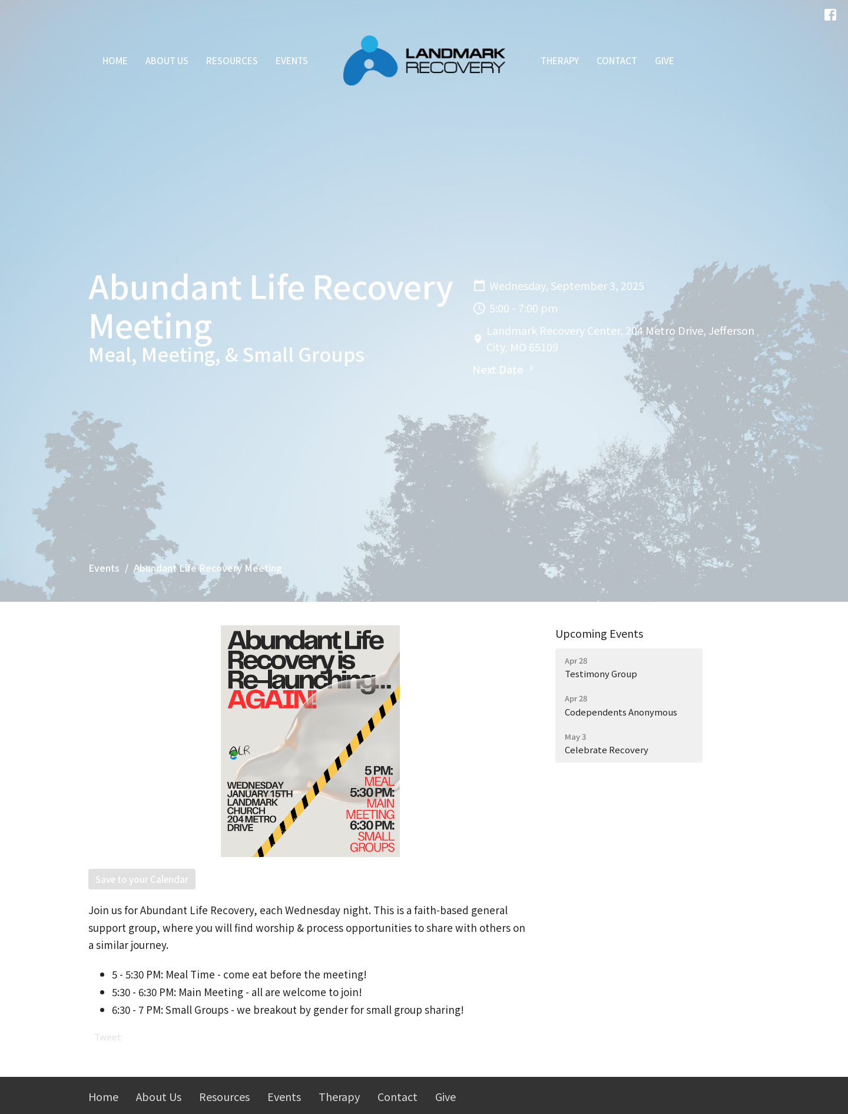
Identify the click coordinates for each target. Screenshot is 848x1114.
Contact (617, 60)
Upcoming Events (599, 633)
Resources (232, 60)
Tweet (107, 1036)
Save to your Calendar (141, 879)
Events (292, 60)
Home (115, 60)
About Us (166, 60)
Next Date (504, 369)
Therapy (560, 60)
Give (664, 60)
